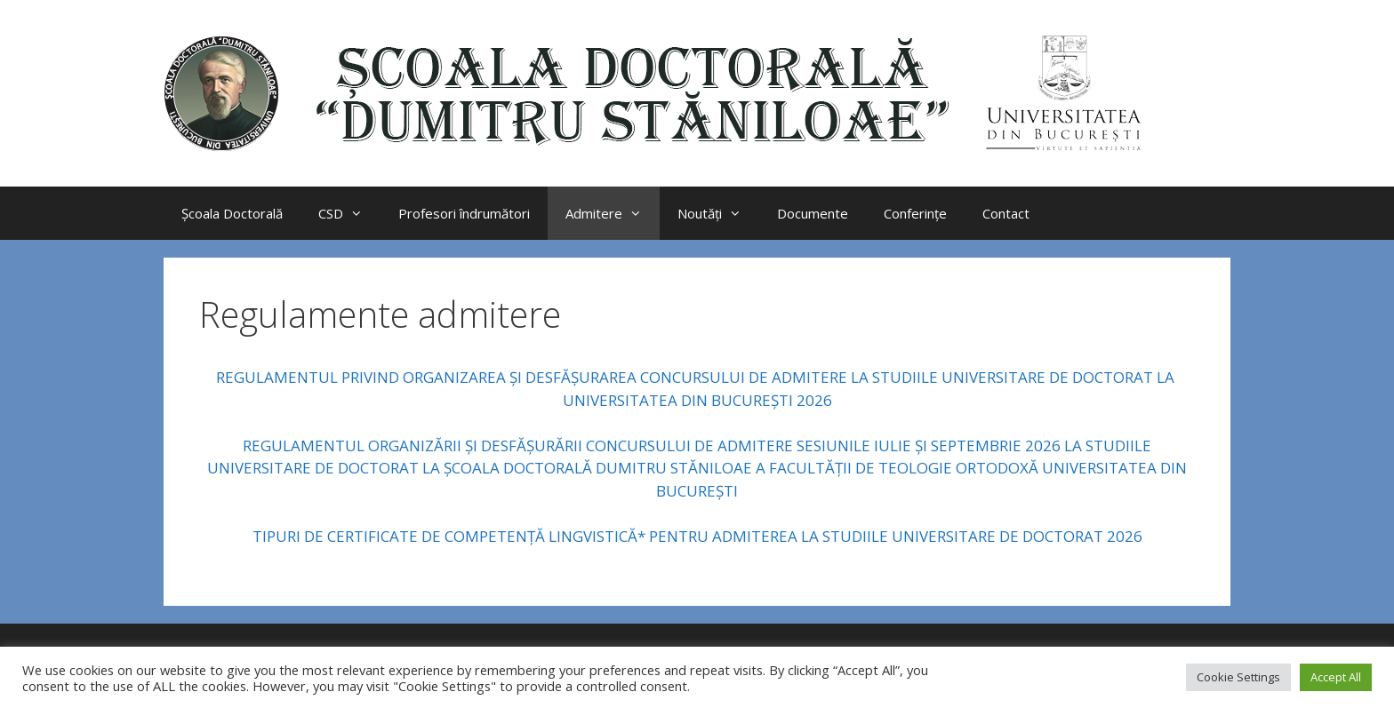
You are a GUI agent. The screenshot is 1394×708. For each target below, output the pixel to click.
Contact (1005, 213)
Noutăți (718, 213)
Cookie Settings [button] (1238, 677)
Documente (812, 213)
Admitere (612, 213)
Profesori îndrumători (464, 213)
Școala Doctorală (232, 213)
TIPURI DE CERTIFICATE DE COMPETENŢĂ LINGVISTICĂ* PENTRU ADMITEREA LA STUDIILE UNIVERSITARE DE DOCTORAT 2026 (697, 536)
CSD (349, 213)
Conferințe (915, 213)
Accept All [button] (1335, 677)
